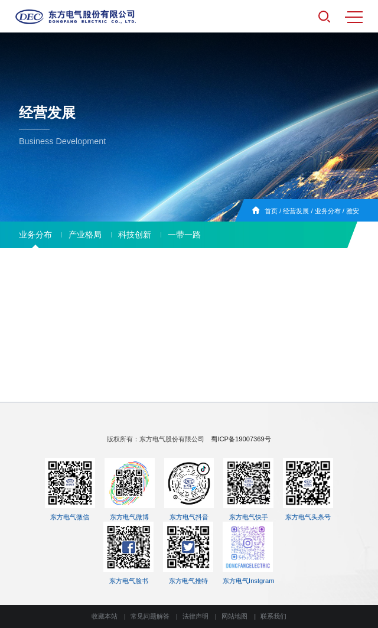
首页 (271, 210)
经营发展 (296, 210)
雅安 (352, 210)
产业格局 (85, 234)
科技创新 (134, 234)
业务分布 (328, 210)
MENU (354, 17)
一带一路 (184, 234)
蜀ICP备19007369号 (241, 438)
